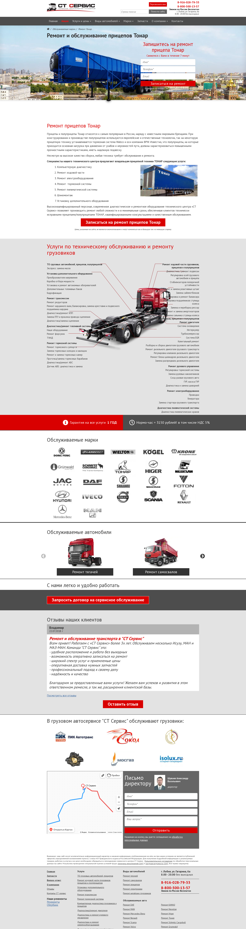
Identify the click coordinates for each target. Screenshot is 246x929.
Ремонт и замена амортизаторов (182, 311)
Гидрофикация (54, 292)
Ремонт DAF (128, 904)
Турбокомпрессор (190, 333)
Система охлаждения (188, 325)
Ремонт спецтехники (132, 888)
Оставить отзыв (123, 704)
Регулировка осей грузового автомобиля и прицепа (185, 277)
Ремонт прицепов (131, 884)
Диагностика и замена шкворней (182, 385)
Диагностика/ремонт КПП (60, 313)
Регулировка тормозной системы (182, 370)
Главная (53, 21)
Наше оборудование (57, 330)
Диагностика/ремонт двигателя (92, 910)
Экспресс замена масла (58, 268)
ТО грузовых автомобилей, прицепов (95, 875)
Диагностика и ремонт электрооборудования (88, 923)
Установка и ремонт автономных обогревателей (71, 285)
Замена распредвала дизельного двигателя (177, 360)
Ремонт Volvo (129, 926)
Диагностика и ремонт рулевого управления (92, 916)
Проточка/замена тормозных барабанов (67, 358)
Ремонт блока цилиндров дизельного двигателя (174, 356)
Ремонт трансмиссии (58, 298)
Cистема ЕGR (192, 337)
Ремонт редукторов (57, 302)
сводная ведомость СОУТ (157, 863)
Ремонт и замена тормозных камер (65, 354)
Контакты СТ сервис (56, 893)
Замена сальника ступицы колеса (182, 315)
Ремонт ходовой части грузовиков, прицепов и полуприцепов (180, 266)
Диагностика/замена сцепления (63, 320)
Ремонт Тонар (167, 918)
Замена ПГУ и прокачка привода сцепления (68, 316)
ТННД (50, 337)
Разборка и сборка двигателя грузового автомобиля (172, 345)
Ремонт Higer (167, 913)
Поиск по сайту (158, 11)
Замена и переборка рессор (185, 307)
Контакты (177, 21)
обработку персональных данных (168, 91)
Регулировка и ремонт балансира (182, 296)
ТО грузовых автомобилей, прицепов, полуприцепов (74, 264)
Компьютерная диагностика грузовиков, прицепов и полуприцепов (163, 318)
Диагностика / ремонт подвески (182, 271)
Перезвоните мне (158, 4)
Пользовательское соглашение (158, 861)
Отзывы (50, 888)
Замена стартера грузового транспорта (179, 402)
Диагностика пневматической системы (178, 407)
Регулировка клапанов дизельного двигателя (176, 353)
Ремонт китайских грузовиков (137, 893)
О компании (160, 21)
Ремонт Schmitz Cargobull (173, 922)
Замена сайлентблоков (187, 292)
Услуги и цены (81, 21)
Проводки (194, 394)
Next (202, 556)
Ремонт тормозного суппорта (62, 347)
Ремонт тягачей (130, 875)
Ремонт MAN (129, 909)
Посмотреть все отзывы (61, 695)
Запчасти (142, 21)
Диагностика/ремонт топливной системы (69, 326)
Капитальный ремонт (188, 341)
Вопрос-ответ (54, 880)
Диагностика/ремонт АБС (60, 362)
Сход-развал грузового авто (184, 377)
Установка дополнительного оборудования (69, 273)
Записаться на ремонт (168, 83)
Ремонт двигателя (189, 322)
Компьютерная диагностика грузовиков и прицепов (97, 905)
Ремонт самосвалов (132, 880)
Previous (43, 556)
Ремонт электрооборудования (183, 390)
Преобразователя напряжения (62, 277)
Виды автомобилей (107, 21)
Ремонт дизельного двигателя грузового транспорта (172, 349)
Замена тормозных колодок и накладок (67, 350)
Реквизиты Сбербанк (53, 903)
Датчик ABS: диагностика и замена (65, 366)
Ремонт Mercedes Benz (134, 913)
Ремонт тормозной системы (62, 343)
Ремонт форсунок (56, 333)
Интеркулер (193, 329)
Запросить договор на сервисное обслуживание (98, 600)
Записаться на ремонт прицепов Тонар (123, 222)
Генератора (193, 398)
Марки (128, 21)
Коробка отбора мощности (60, 281)
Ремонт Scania (129, 922)
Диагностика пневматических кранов (180, 411)
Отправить (161, 830)
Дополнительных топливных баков (64, 289)
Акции (65, 21)
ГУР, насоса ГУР (191, 381)
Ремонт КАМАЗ (168, 904)
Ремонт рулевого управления (183, 366)
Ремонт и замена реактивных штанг (181, 289)
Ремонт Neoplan (169, 909)
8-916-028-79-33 (188, 2)
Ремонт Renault (130, 918)
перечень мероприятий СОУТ (131, 863)
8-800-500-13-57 (188, 6)
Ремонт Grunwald (169, 926)
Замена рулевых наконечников (183, 373)
